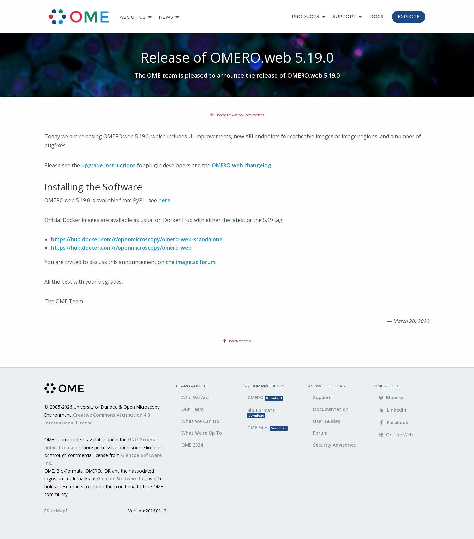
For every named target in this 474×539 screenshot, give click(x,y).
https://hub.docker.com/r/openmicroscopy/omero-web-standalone (137, 239)
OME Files (267, 427)
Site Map (56, 511)
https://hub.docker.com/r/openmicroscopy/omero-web (121, 247)
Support (344, 16)
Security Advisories (334, 445)
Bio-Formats (261, 412)
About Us (132, 17)
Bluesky (391, 397)
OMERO (265, 397)
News (166, 17)
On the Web (396, 434)
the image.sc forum (190, 262)
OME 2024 (192, 445)
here (164, 200)
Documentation (331, 409)
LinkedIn (392, 410)
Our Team (192, 409)
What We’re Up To (201, 433)
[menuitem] (82, 17)
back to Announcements (237, 114)
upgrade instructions (108, 165)
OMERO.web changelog (241, 165)
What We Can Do (200, 421)
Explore (409, 16)
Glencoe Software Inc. (121, 478)
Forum (320, 433)
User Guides (326, 421)
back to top (237, 340)
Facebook (393, 422)
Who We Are (195, 397)
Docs (376, 16)
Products (305, 16)
